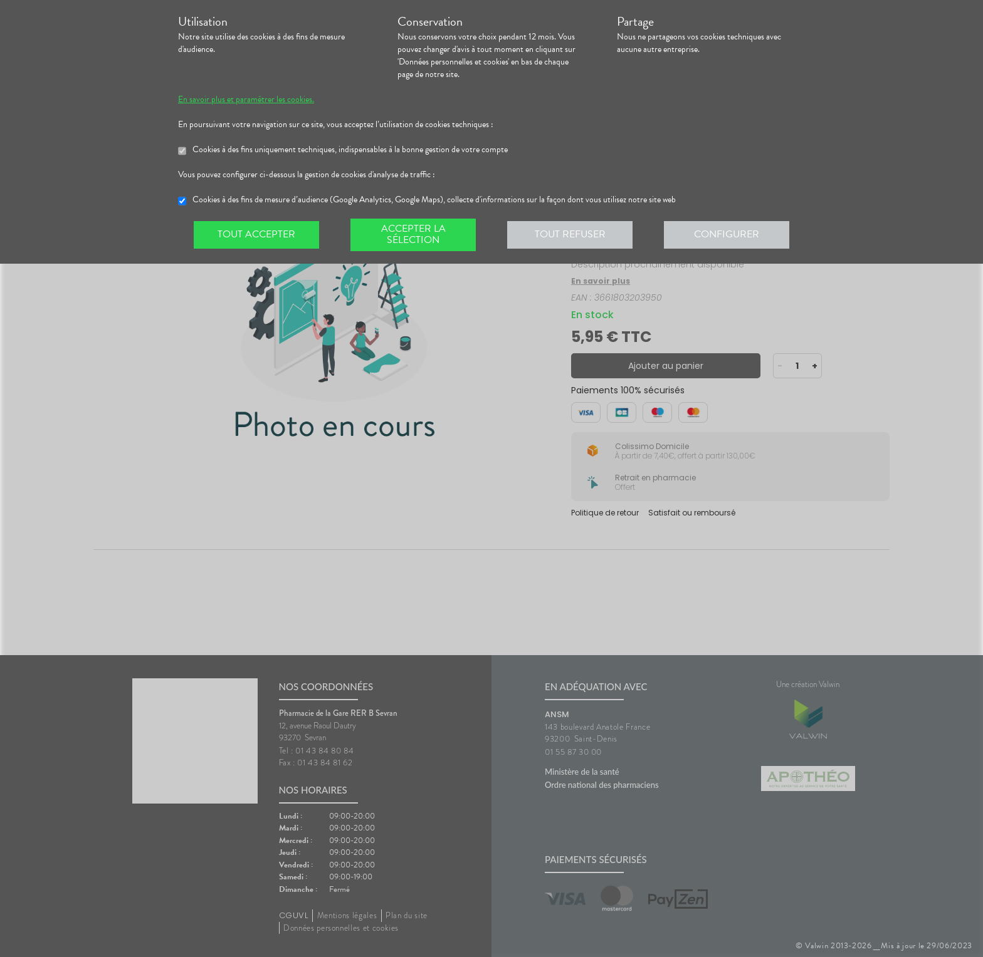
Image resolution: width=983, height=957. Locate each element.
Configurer (726, 234)
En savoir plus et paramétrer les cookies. (246, 99)
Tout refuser (570, 234)
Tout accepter (256, 234)
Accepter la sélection (413, 234)
